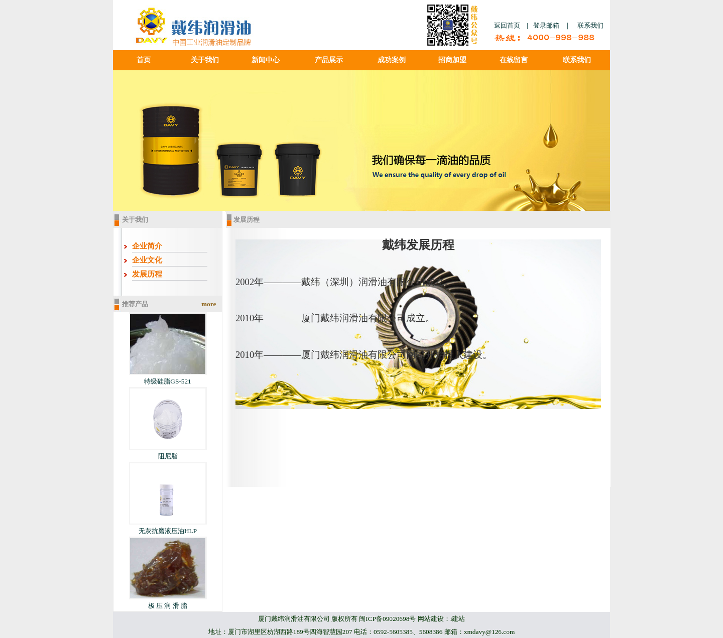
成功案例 (392, 60)
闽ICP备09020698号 (387, 618)
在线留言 (514, 60)
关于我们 (205, 60)
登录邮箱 (546, 25)
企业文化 (147, 260)
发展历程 (147, 274)
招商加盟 (452, 60)
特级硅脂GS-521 (167, 381)
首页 (144, 60)
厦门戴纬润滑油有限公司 (294, 618)
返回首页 (507, 25)
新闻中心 (266, 60)
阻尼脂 (168, 456)
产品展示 (329, 60)
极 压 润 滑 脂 (167, 605)
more (208, 304)
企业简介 (147, 246)
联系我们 (590, 25)
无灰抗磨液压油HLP (168, 531)
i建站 (457, 618)
